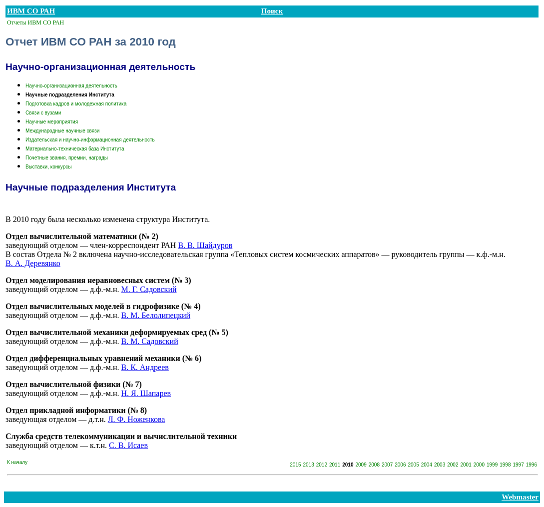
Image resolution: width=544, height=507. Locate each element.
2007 (387, 465)
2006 (400, 465)
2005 (413, 465)
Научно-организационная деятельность (71, 85)
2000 (479, 465)
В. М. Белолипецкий (155, 315)
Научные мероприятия (51, 121)
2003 (439, 465)
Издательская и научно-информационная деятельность (90, 139)
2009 (361, 465)
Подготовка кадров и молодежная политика (75, 103)
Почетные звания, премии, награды (66, 157)
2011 (334, 465)
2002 (452, 465)
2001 (466, 465)
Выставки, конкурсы (48, 167)
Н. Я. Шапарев (146, 393)
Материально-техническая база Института (74, 149)
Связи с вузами (43, 113)
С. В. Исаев (128, 445)
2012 (321, 465)
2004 (426, 465)
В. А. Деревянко (32, 263)
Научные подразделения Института (69, 95)
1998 (505, 465)
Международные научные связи (62, 131)
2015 (295, 465)
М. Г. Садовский (148, 289)
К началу (17, 462)
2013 (308, 465)
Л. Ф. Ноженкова (136, 419)
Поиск (272, 11)
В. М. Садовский (149, 341)
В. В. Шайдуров (205, 245)
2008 (374, 465)
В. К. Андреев (144, 367)
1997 (518, 465)
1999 (492, 465)
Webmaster (520, 497)
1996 (531, 465)
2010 (347, 465)
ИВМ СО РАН (31, 11)
